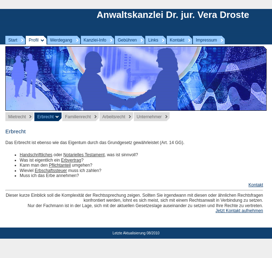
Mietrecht (17, 116)
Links (153, 40)
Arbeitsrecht (113, 116)
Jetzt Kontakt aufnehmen (239, 210)
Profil (33, 40)
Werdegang (61, 40)
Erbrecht (45, 116)
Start (12, 40)
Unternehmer (149, 116)
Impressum (206, 40)
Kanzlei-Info (95, 40)
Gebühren (127, 40)
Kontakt (177, 40)
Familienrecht (78, 116)
